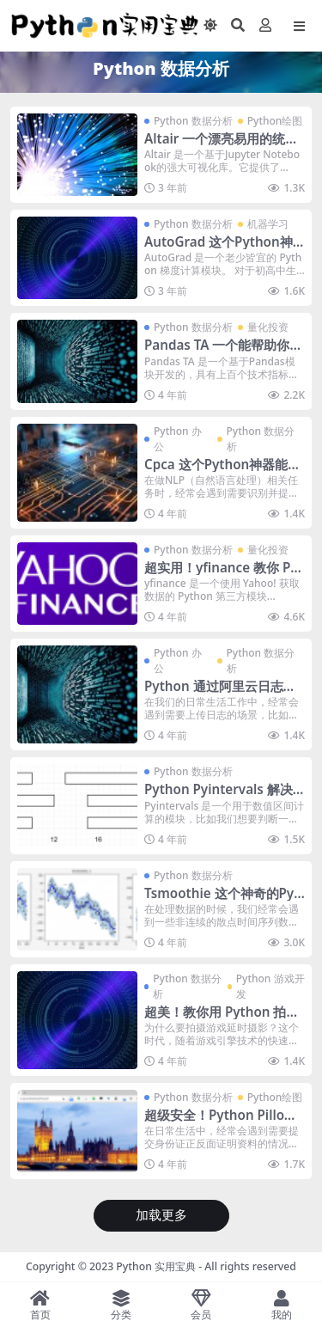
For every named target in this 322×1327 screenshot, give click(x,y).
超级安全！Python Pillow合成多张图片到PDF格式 (219, 1122)
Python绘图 (275, 120)
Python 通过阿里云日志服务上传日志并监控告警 (220, 693)
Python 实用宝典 (156, 1266)
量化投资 (268, 327)
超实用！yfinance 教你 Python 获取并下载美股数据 (223, 575)
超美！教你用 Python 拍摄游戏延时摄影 (221, 1019)
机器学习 (268, 224)
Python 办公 (178, 439)
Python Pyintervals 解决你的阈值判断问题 (218, 796)
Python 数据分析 (193, 120)
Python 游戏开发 (270, 986)
